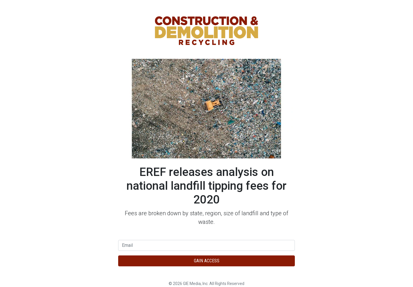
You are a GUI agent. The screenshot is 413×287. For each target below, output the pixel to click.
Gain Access (206, 260)
